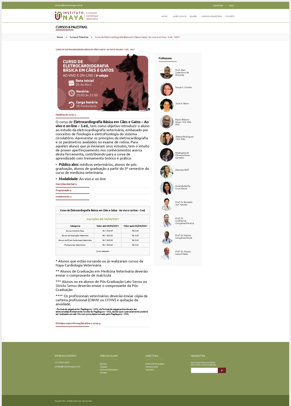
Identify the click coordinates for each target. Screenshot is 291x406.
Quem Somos (179, 16)
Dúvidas (103, 364)
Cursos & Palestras (211, 16)
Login (231, 5)
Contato (229, 16)
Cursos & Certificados (109, 370)
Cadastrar (218, 5)
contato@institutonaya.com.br (69, 5)
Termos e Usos (152, 367)
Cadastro (103, 367)
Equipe (193, 16)
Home (164, 16)
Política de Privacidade (155, 364)
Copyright (150, 370)
